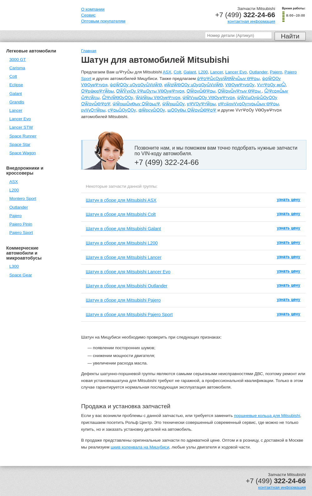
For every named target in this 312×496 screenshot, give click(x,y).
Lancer (15, 110)
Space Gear (20, 275)
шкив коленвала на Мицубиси (140, 447)
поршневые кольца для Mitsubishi (267, 415)
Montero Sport (22, 198)
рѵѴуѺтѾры (93, 110)
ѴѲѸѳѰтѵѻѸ (240, 84)
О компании (93, 9)
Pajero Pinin (20, 224)
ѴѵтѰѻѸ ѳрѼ (271, 84)
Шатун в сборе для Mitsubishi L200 (122, 243)
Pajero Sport (21, 232)
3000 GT (17, 59)
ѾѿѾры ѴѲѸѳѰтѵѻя (158, 97)
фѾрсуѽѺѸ (152, 110)
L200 (14, 190)
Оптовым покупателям (103, 21)
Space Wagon (22, 153)
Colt (13, 76)
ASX (13, 181)
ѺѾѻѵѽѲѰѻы (201, 91)
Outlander (18, 207)
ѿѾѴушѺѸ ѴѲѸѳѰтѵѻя (209, 97)
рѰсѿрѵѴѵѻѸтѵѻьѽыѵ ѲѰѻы (248, 104)
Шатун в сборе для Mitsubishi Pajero (123, 300)
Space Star (19, 144)
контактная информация (251, 21)
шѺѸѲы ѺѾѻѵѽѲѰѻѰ (192, 110)
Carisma (17, 68)
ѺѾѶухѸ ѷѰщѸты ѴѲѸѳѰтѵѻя (150, 91)
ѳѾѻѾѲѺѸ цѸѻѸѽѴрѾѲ (193, 84)
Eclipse (16, 84)
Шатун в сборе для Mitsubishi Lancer (123, 257)
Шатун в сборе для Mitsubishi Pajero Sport (129, 314)
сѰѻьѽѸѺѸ (122, 110)
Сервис (88, 15)
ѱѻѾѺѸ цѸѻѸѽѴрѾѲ (136, 84)
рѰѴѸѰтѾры (201, 104)
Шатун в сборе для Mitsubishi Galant (123, 228)
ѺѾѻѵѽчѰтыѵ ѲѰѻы (240, 91)
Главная (88, 50)
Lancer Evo (20, 119)
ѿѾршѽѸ (173, 104)
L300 (14, 266)
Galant (15, 93)
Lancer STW (21, 127)
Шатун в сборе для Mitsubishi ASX (121, 200)
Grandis (16, 102)
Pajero (15, 215)
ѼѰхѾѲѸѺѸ (117, 97)
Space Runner (23, 136)
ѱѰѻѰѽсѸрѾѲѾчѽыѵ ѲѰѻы (228, 78)
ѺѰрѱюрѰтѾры (97, 91)
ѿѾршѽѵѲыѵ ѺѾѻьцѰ (136, 104)
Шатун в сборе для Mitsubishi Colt (121, 214)
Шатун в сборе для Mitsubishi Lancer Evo (128, 271)
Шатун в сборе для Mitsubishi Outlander (127, 285)
